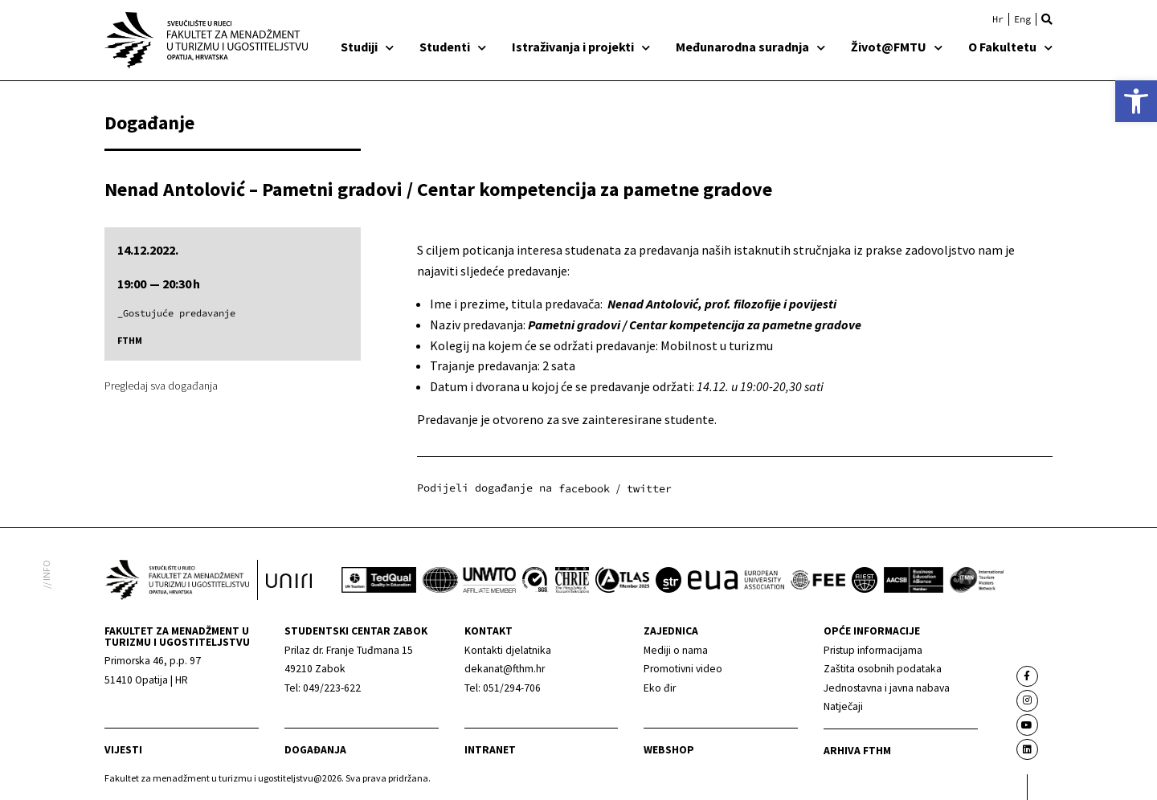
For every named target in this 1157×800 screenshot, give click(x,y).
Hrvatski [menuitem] (998, 19)
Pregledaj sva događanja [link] (161, 385)
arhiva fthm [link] (857, 750)
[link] (1136, 101)
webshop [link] (669, 750)
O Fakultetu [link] (1010, 46)
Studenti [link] (452, 46)
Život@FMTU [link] (896, 46)
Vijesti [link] (123, 750)
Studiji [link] (367, 46)
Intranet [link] (490, 750)
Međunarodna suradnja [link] (750, 46)
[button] (1047, 19)
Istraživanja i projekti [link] (581, 46)
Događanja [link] (315, 750)
